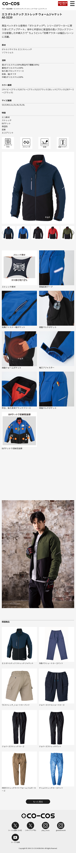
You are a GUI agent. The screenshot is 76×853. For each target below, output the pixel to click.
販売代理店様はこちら (62, 3)
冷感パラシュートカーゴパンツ (51, 663)
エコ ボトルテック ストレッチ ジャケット (17, 663)
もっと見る (38, 801)
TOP (3, 9)
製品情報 (9, 9)
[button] (73, 233)
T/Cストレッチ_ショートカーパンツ (16, 705)
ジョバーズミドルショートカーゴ (51, 705)
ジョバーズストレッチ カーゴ (13, 746)
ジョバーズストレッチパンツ (50, 746)
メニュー (72, 3)
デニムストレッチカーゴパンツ (51, 788)
